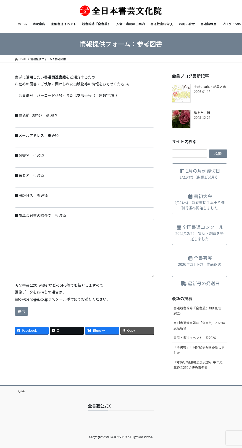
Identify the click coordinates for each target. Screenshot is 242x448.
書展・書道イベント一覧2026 (195, 337)
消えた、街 (202, 112)
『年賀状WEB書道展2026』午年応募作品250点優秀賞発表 (198, 365)
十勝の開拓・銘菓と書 (210, 86)
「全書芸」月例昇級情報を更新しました (199, 350)
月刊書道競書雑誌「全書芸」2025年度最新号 (199, 325)
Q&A (21, 391)
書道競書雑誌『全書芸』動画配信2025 (197, 310)
